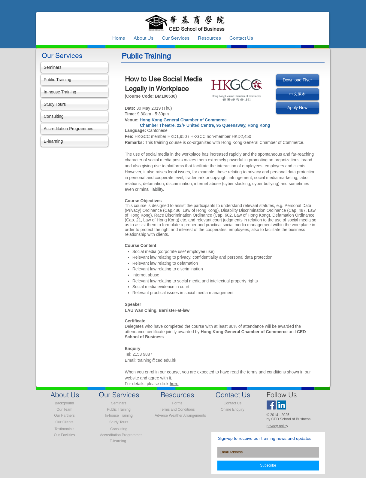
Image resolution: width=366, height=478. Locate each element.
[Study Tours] (74, 104)
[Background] (64, 403)
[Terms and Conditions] (177, 410)
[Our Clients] (64, 422)
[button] (209, 38)
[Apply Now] (297, 108)
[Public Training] (74, 80)
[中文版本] (297, 94)
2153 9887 (142, 354)
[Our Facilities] (64, 435)
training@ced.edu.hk (157, 360)
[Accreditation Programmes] (74, 128)
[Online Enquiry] (232, 410)
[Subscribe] (268, 465)
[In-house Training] (74, 92)
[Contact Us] (232, 403)
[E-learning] (74, 141)
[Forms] (177, 403)
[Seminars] (74, 67)
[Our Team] (64, 410)
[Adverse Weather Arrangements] (180, 416)
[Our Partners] (64, 416)
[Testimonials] (64, 429)
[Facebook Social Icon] (271, 404)
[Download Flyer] (297, 80)
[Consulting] (74, 116)
